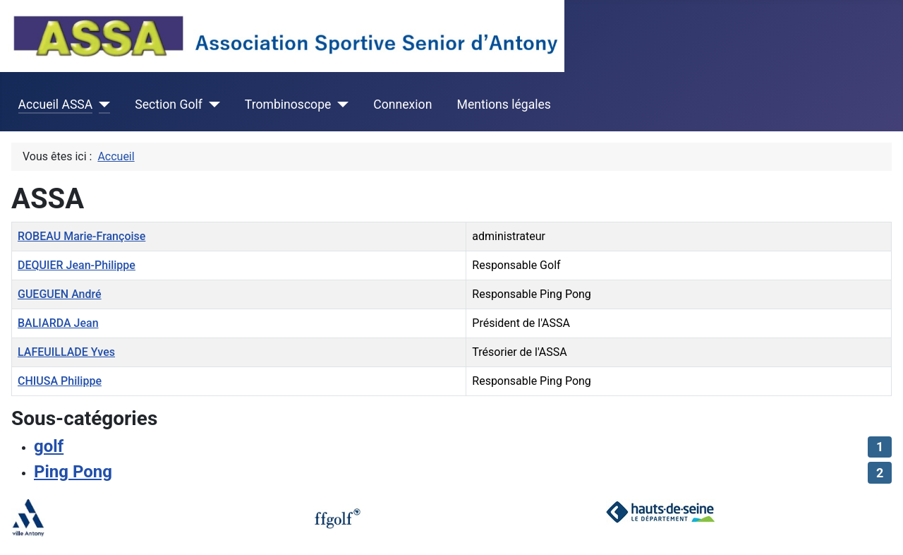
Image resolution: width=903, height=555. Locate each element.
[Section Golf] (211, 104)
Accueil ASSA (55, 104)
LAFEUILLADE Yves (66, 352)
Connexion (402, 104)
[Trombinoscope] (340, 104)
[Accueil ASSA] (101, 104)
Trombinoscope (288, 104)
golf (48, 446)
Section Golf (168, 104)
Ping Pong (73, 472)
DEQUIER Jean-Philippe (76, 265)
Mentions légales (504, 104)
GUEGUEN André (60, 294)
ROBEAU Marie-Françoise (81, 236)
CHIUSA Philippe (60, 381)
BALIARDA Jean (58, 323)
